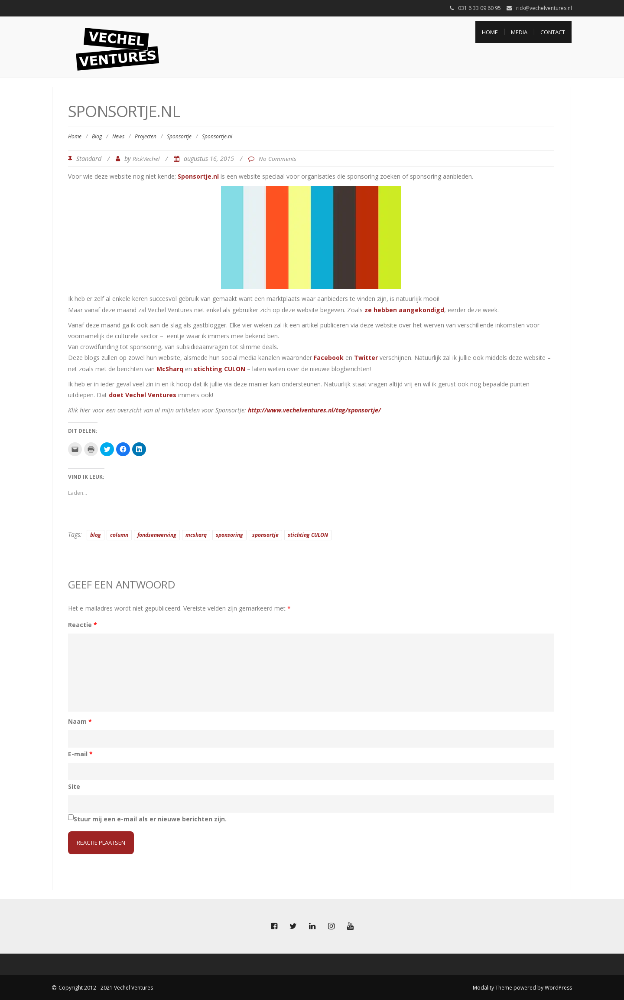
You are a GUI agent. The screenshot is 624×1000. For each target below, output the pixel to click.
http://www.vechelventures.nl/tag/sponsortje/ (314, 410)
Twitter (366, 357)
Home (490, 32)
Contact (552, 32)
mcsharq (196, 535)
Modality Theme (492, 987)
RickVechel (146, 159)
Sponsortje (179, 136)
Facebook (329, 357)
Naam (80, 721)
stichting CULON (219, 369)
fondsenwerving (156, 535)
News (118, 136)
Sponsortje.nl (198, 176)
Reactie (82, 625)
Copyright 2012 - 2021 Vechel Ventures (105, 987)
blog (95, 535)
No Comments (277, 159)
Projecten (145, 136)
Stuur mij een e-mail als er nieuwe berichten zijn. (150, 819)
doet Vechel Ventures (142, 395)
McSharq (169, 369)
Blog (97, 136)
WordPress (558, 987)
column (119, 535)
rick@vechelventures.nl (544, 8)
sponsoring (229, 535)
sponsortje (265, 535)
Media (519, 32)
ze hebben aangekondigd (404, 310)
